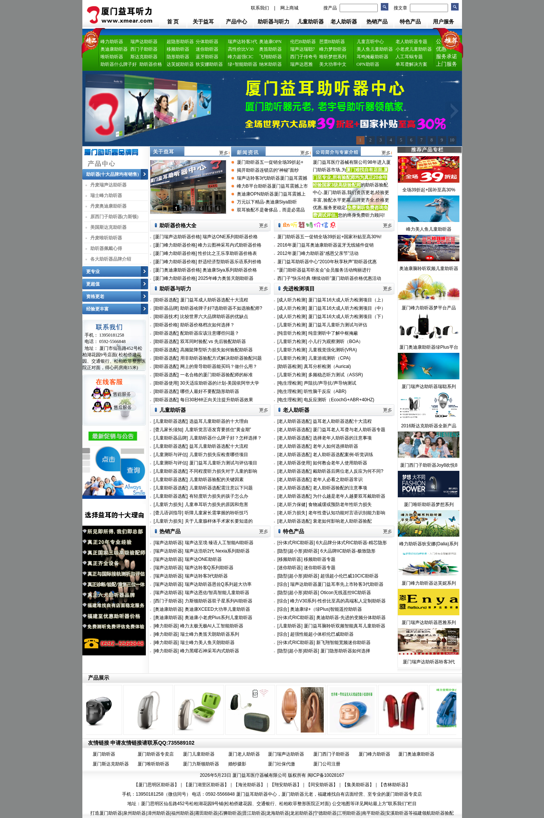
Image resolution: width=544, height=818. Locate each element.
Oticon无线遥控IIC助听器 (345, 592)
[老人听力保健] (292, 504)
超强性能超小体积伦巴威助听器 (322, 634)
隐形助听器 (178, 56)
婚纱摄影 (237, 764)
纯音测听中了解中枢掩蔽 (333, 333)
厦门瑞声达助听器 (286, 754)
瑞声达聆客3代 (242, 41)
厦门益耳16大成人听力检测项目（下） (347, 316)
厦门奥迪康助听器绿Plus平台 (428, 347)
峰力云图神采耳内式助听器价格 (229, 245)
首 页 (173, 22)
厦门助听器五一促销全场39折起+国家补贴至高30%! (329, 236)
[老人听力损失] (292, 512)
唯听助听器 (111, 56)
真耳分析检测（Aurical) (327, 366)
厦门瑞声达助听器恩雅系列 (429, 622)
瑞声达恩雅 (301, 64)
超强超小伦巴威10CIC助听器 (349, 576)
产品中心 (236, 22)
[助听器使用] (166, 383)
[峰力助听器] (166, 626)
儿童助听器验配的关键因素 (216, 479)
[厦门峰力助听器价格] (175, 245)
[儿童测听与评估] (171, 454)
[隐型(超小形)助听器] (298, 551)
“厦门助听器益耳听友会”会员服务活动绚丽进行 (324, 270)
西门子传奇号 (303, 56)
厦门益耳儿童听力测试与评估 (337, 325)
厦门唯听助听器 (153, 764)
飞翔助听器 (270, 56)
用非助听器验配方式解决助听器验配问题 (221, 358)
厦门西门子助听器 (331, 754)
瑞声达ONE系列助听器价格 (230, 236)
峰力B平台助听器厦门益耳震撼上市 (272, 186)
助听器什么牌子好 (118, 64)
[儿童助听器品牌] (171, 438)
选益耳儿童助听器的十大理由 (218, 421)
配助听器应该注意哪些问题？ (209, 333)
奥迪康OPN (270, 41)
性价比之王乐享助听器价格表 (227, 253)
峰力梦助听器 (332, 49)
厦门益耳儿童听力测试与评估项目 (223, 463)
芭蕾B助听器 (332, 41)
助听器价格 (150, 64)
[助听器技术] (166, 316)
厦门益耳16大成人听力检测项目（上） (347, 300)
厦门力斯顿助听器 (201, 764)
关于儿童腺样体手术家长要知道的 (219, 521)
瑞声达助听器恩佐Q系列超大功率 (218, 584)
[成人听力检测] (292, 300)
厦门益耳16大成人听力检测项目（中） (347, 308)
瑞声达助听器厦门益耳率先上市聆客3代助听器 (336, 584)
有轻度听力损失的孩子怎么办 (218, 496)
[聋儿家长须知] (169, 429)
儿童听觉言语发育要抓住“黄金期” (218, 429)
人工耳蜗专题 (409, 56)
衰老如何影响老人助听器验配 (342, 521)
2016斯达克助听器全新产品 (429, 425)
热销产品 (377, 22)
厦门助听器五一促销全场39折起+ (270, 162)
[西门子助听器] (169, 601)
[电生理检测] (290, 383)
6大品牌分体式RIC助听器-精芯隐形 (351, 542)
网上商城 (289, 8)
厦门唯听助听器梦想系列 (429, 504)
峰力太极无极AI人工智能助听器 (211, 626)
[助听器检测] (290, 366)
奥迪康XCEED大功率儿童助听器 (217, 609)
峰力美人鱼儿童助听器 (428, 229)
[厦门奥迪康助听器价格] (177, 270)
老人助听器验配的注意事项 (340, 487)
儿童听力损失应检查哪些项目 (218, 454)
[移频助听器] (290, 559)
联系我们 (260, 8)
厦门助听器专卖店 (156, 754)
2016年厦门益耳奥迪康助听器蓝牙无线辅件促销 (325, 245)
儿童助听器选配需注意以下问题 (221, 487)
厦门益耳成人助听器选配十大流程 (214, 300)
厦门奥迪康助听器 (416, 754)
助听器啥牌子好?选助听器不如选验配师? (221, 308)
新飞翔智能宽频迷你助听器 (343, 642)
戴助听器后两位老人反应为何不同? (348, 471)
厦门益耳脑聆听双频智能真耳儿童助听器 (344, 626)
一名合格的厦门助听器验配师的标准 (216, 374)
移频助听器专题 (319, 559)
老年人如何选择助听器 (335, 446)
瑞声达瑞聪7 (302, 49)
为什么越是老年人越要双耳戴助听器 (349, 496)
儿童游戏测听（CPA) (329, 358)
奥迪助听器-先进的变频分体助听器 (351, 617)
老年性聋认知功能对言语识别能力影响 (346, 512)
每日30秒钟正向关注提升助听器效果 (216, 399)
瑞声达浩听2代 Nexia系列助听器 (217, 551)
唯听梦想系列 (332, 56)
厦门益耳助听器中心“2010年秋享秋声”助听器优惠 (327, 261)
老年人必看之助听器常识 (338, 479)
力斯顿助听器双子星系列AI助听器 (218, 601)
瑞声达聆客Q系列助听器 (209, 567)
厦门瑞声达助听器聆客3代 (429, 661)
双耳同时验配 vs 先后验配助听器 (213, 341)
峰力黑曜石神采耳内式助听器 (209, 650)
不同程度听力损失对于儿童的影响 (223, 471)
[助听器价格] (166, 325)
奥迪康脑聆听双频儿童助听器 (428, 268)
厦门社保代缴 (281, 764)
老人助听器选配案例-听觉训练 (343, 454)
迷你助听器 (207, 49)
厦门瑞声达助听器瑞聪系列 (429, 386)
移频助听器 (178, 49)
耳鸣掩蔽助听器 (372, 56)
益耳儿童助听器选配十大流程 (218, 446)
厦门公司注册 (326, 764)
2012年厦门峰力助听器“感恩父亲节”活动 (318, 253)
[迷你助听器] (290, 567)
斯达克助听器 (144, 56)
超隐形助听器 (180, 41)
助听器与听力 (273, 22)
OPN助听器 (368, 64)
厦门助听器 (104, 754)
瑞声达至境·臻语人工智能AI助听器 (219, 542)
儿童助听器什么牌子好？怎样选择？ (225, 438)
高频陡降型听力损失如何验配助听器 (216, 349)
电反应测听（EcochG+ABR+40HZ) (339, 399)
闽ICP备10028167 (326, 775)
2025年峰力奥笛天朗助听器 (225, 278)
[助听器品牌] (166, 308)
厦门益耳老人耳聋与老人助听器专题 (349, 429)
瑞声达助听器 (144, 41)
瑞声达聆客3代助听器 (206, 576)
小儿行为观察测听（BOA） (335, 341)
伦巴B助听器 (303, 41)
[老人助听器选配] (295, 421)
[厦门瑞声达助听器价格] (177, 236)
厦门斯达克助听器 (111, 764)
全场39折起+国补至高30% (428, 189)
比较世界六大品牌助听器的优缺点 (214, 316)
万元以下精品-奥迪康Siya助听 (267, 202)
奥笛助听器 (270, 49)
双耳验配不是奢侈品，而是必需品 (271, 210)
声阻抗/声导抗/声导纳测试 (330, 383)
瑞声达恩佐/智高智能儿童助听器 (217, 592)
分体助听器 (207, 41)
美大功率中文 (332, 64)
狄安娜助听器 (209, 64)
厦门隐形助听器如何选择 (345, 650)
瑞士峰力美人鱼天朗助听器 (207, 642)
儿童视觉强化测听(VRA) (332, 349)
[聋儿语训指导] (169, 512)
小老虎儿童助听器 (414, 49)
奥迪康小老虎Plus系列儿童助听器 (218, 617)
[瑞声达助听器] (169, 542)
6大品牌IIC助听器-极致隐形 (348, 551)
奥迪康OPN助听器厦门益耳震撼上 (271, 194)
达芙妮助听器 (180, 64)
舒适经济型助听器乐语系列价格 (229, 261)
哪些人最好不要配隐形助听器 (209, 391)
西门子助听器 (144, 49)
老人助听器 (344, 22)
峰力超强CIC (240, 56)
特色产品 (410, 22)
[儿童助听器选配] (171, 421)
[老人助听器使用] (295, 463)
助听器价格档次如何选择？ (207, 325)
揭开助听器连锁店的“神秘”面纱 (268, 170)
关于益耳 (203, 22)
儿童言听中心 (370, 41)
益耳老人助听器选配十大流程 (342, 421)
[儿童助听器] (290, 626)
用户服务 (443, 22)
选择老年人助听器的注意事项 (342, 438)
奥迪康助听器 (114, 49)
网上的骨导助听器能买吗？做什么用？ (218, 366)
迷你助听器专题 (319, 567)
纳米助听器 (270, 64)
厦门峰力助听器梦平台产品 (429, 307)
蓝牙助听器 (207, 56)
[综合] (283, 584)
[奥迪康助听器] (169, 609)
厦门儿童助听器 (199, 754)
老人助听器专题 (411, 41)
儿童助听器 (310, 22)
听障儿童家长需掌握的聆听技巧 (216, 512)
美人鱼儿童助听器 (375, 49)
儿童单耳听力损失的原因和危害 (216, 504)
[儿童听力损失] (169, 504)
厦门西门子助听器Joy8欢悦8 (428, 465)
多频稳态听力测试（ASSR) (335, 374)
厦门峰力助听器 (374, 754)
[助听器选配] (166, 300)
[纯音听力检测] (292, 333)
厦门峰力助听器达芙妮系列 (429, 583)
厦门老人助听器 (244, 754)
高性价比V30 (241, 49)
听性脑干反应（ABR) (325, 391)
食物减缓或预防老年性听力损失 (340, 504)
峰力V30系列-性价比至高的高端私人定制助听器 (338, 601)
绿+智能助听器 (243, 64)
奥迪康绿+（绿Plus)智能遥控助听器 (326, 609)
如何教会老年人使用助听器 (340, 463)
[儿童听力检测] (292, 325)
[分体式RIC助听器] (296, 542)
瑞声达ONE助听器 (203, 559)
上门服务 (446, 64)
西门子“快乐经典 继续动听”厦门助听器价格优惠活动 (329, 278)
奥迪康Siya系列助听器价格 (229, 270)
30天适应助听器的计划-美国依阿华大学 (219, 383)
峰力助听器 (111, 41)
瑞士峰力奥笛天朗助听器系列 (209, 634)
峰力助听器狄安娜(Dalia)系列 (428, 543)
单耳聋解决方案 (411, 64)
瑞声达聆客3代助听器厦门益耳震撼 (272, 178)
